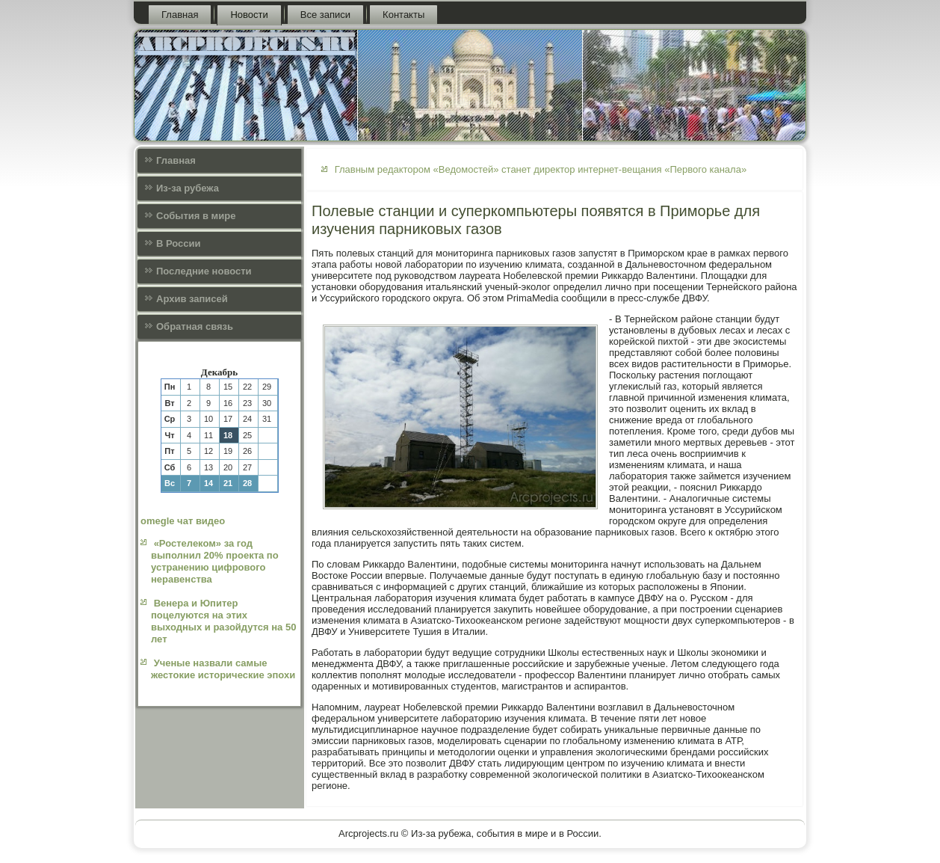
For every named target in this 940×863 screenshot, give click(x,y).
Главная (179, 14)
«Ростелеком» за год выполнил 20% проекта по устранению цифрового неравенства (215, 562)
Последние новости (204, 271)
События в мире (195, 215)
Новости (249, 14)
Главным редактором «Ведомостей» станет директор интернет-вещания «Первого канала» (541, 169)
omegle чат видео (182, 520)
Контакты (403, 14)
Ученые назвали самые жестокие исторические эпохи (223, 669)
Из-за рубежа (187, 188)
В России (178, 243)
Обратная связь (194, 326)
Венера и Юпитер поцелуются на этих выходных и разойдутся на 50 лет (223, 621)
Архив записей (192, 298)
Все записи (325, 14)
